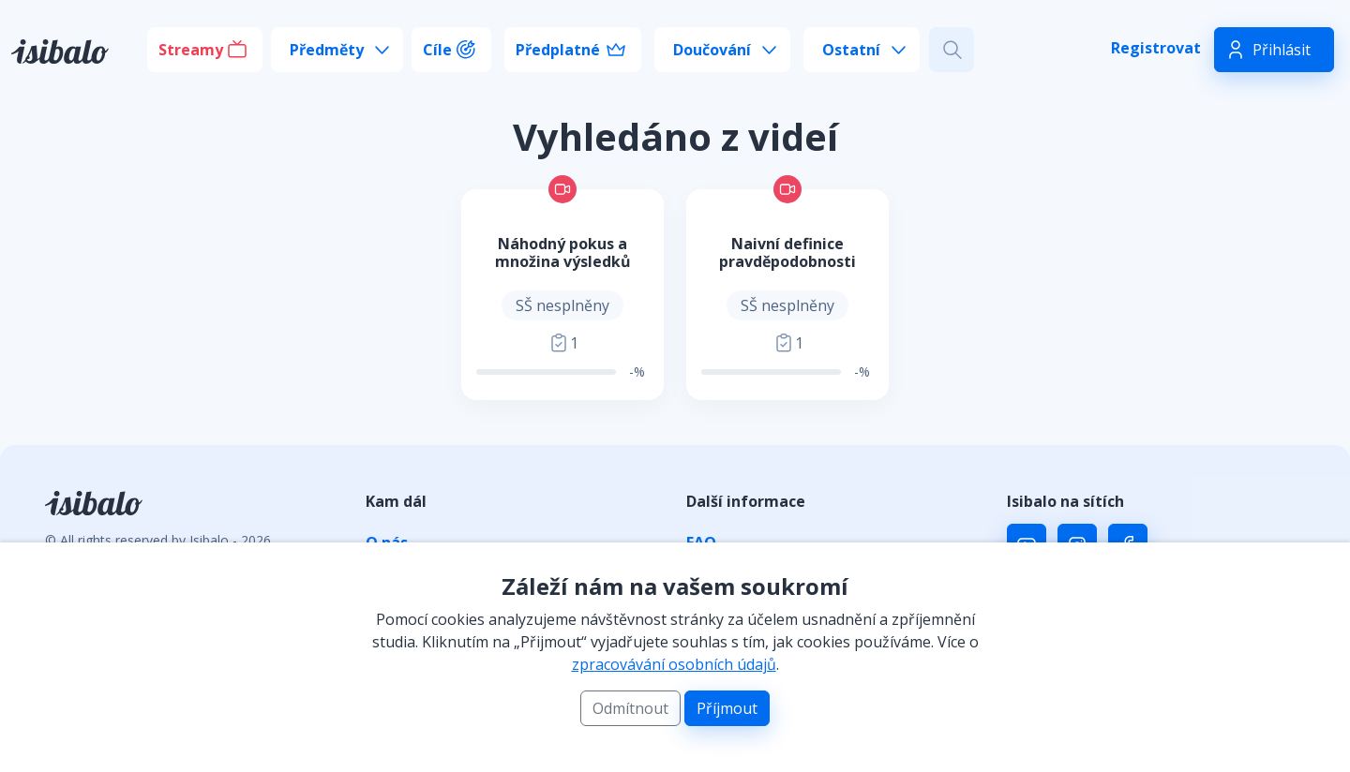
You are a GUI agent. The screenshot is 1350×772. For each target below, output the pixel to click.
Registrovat (1156, 47)
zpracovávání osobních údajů (674, 664)
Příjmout (727, 708)
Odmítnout (630, 708)
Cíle (437, 49)
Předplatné (558, 49)
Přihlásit (1281, 49)
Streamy (190, 49)
